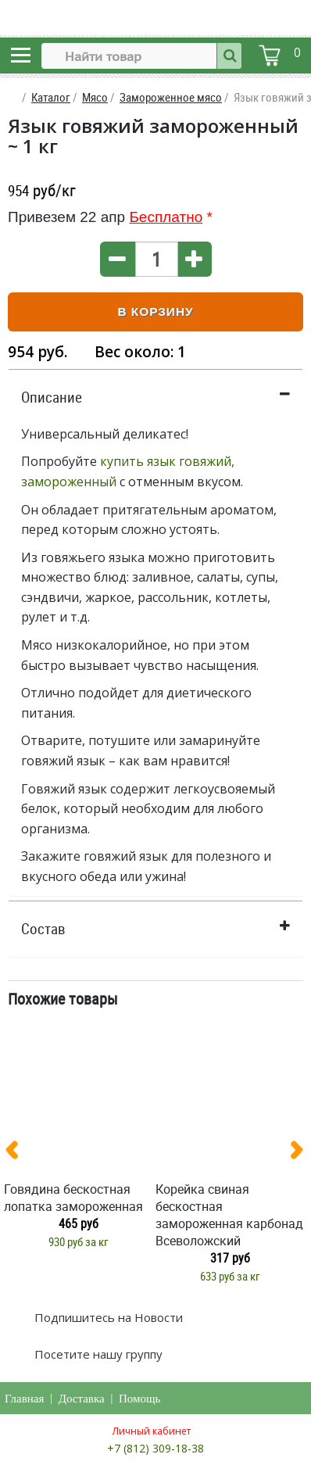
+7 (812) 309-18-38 (155, 1448)
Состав (43, 928)
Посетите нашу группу (97, 1354)
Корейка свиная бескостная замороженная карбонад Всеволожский (229, 1214)
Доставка (82, 1398)
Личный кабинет (152, 1431)
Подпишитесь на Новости (107, 1317)
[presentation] (18, 1153)
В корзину (155, 311)
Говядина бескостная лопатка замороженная (73, 1197)
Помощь (139, 1398)
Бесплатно (165, 217)
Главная (24, 1398)
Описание (51, 397)
